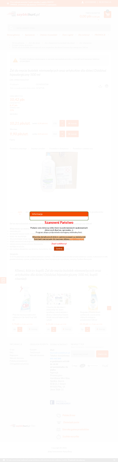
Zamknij (59, 248)
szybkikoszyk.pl (77, 239)
